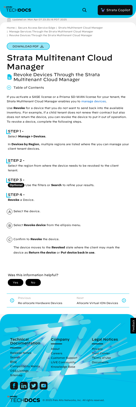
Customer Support (64, 357)
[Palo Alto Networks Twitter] (34, 388)
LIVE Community (63, 362)
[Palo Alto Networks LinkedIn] (24, 388)
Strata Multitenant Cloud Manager (80, 27)
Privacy (97, 348)
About (55, 348)
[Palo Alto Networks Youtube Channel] (43, 388)
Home (11, 27)
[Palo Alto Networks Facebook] (14, 388)
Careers (56, 353)
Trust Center (101, 353)
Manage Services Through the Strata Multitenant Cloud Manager (51, 31)
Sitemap (16, 375)
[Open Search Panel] (85, 10)
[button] (133, 326)
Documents (100, 362)
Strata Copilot (115, 10)
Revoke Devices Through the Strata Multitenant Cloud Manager (50, 35)
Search (15, 357)
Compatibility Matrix (25, 366)
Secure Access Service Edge (36, 27)
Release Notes (20, 352)
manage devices (93, 101)
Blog (13, 361)
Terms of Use (101, 357)
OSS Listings (19, 370)
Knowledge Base (63, 366)
